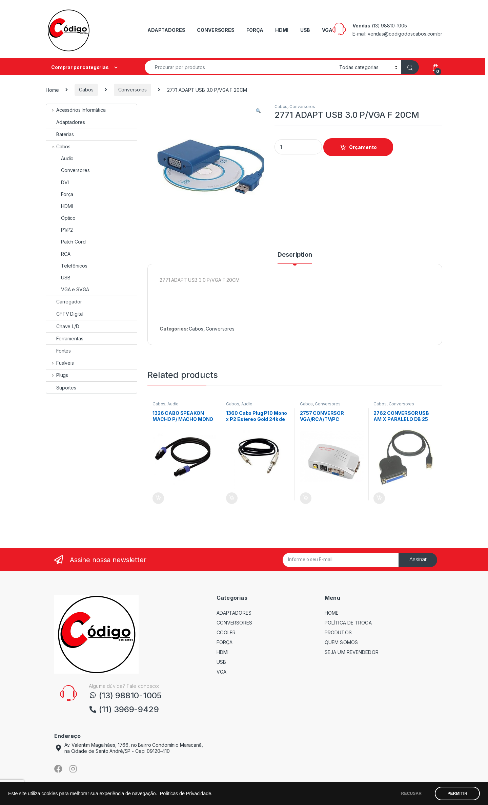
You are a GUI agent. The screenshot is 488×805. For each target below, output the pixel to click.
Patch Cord (66, 242)
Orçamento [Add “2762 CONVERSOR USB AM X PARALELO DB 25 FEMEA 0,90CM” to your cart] (379, 498)
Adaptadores (65, 122)
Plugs (57, 375)
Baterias (60, 134)
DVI (57, 182)
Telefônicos (66, 266)
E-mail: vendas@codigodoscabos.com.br (397, 34)
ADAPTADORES (166, 30)
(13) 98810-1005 (389, 25)
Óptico (61, 218)
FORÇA (254, 30)
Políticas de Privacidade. (186, 793)
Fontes (58, 351)
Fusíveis (60, 363)
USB (305, 30)
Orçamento (363, 147)
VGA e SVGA (67, 289)
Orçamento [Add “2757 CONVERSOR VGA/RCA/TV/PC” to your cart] (305, 498)
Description (295, 255)
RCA (58, 254)
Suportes (61, 387)
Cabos (86, 89)
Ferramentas (64, 338)
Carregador (64, 301)
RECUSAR (411, 793)
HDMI (281, 30)
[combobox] (240, 67)
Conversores (132, 89)
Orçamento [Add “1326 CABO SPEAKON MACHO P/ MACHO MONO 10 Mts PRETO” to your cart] (158, 498)
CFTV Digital (64, 314)
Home (52, 89)
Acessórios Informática (76, 110)
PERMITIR (457, 793)
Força (59, 194)
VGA (327, 30)
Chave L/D (62, 326)
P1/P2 (59, 230)
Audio (173, 403)
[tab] (295, 258)
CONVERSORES (215, 30)
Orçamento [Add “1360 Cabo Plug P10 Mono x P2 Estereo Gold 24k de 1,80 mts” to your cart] (232, 498)
